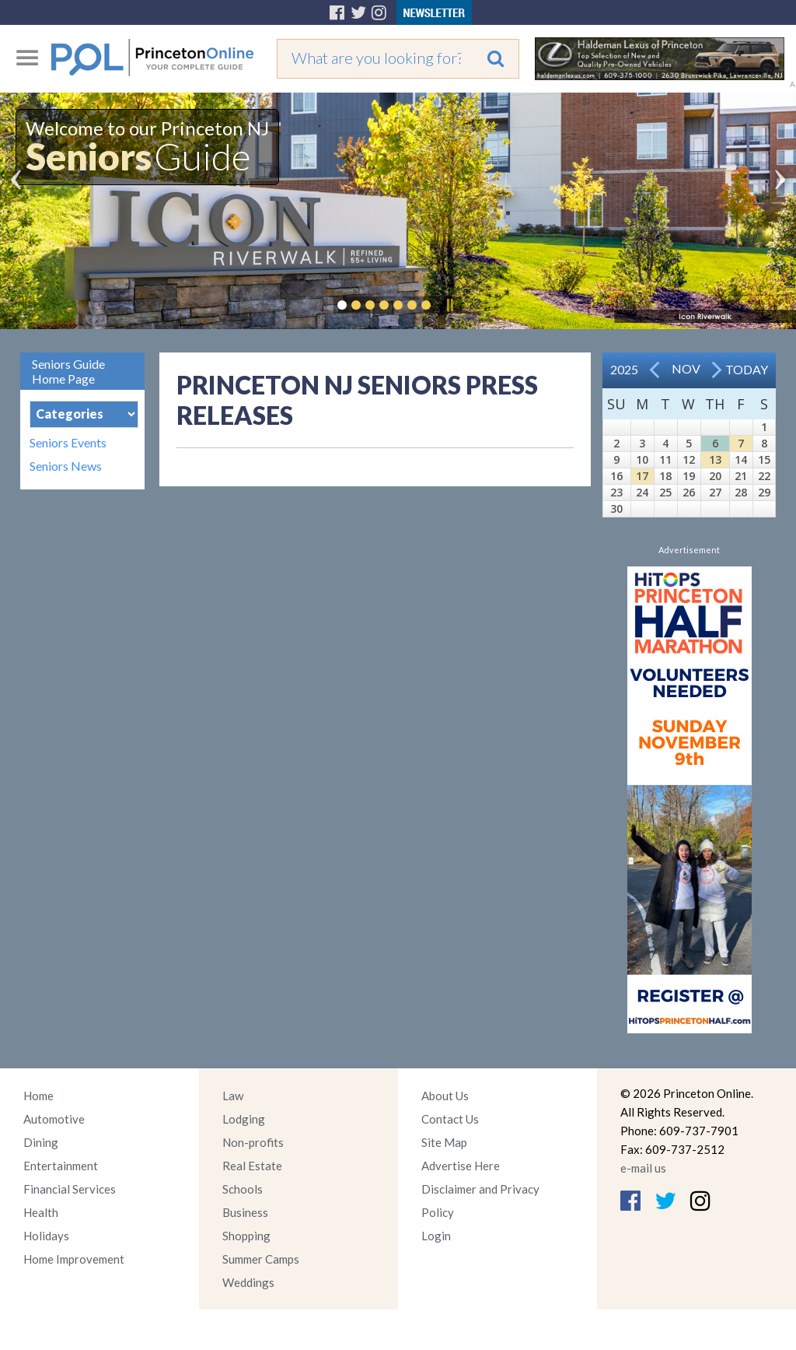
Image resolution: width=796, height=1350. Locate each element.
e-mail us (643, 1168)
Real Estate (252, 1166)
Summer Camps (260, 1259)
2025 (624, 369)
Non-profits (253, 1142)
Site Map (444, 1142)
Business (245, 1212)
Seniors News (66, 466)
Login (436, 1236)
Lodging (243, 1119)
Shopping (246, 1236)
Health (40, 1212)
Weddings (248, 1282)
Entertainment (60, 1166)
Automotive (54, 1119)
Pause (449, 305)
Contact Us (450, 1119)
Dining (40, 1142)
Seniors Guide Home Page (68, 371)
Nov (686, 368)
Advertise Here (460, 1166)
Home (38, 1096)
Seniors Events (68, 443)
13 (715, 459)
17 (642, 475)
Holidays (46, 1236)
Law (232, 1096)
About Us (445, 1096)
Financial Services (69, 1189)
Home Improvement (73, 1259)
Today (746, 369)
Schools (242, 1189)
